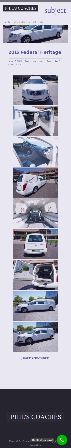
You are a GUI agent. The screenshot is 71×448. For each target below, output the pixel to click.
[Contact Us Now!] (62, 440)
